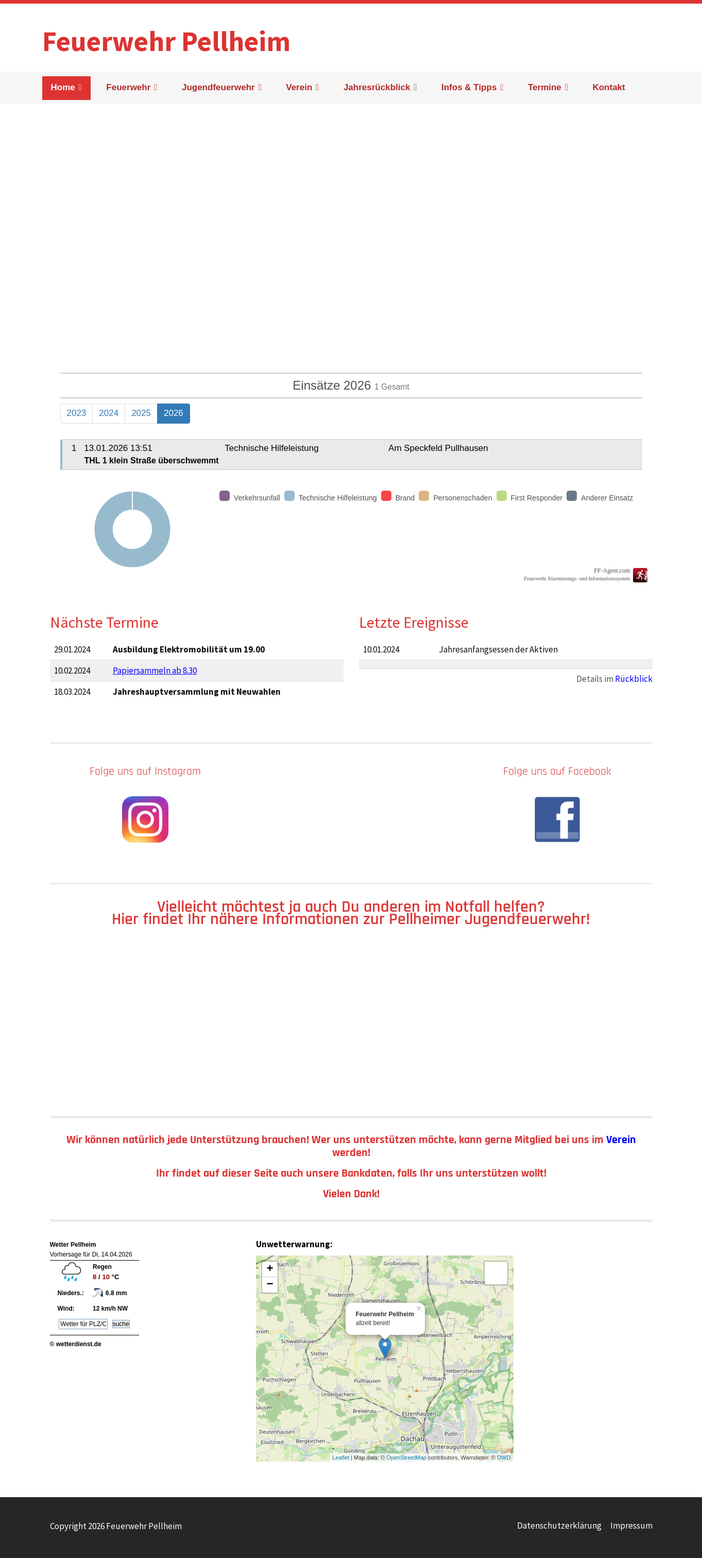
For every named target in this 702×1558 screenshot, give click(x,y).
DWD (503, 1457)
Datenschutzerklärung (559, 1525)
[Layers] (496, 1273)
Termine (544, 87)
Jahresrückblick (377, 87)
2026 (173, 413)
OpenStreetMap (406, 1457)
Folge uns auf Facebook (557, 771)
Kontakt (608, 87)
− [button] (269, 1285)
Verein (299, 87)
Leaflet (340, 1457)
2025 (141, 413)
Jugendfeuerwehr (218, 87)
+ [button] (269, 1269)
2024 (108, 413)
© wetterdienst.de (75, 1344)
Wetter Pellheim (73, 1244)
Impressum (631, 1525)
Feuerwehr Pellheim (166, 35)
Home (63, 87)
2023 (77, 413)
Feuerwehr (128, 87)
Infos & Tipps (468, 87)
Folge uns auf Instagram (145, 771)
